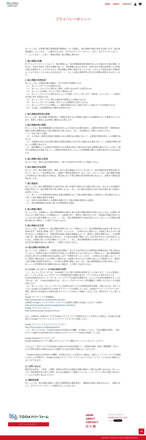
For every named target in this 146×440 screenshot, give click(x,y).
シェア (110, 420)
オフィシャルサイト (28, 424)
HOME (107, 4)
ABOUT (116, 4)
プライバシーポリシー (116, 415)
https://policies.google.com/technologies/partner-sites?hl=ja (50, 305)
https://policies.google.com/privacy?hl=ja (42, 311)
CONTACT (127, 4)
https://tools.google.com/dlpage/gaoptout (42, 327)
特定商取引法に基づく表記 (117, 417)
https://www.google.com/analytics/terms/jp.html (45, 300)
